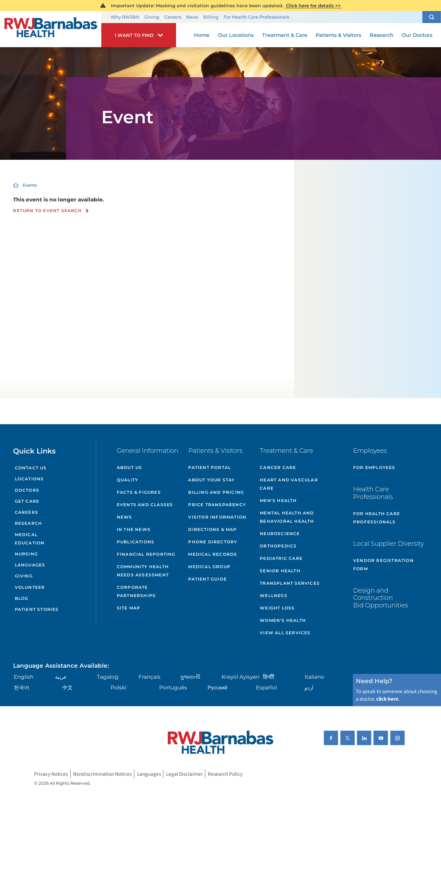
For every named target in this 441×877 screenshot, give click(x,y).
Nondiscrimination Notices (102, 773)
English (23, 677)
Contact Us (31, 467)
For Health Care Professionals (256, 17)
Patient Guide (207, 579)
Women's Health (283, 620)
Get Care (27, 501)
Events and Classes (145, 504)
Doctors (27, 490)
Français (150, 677)
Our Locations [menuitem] (236, 35)
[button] (431, 17)
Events (30, 185)
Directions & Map (212, 529)
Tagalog (108, 677)
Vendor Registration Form (383, 564)
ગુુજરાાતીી (190, 677)
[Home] (50, 29)
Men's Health (278, 500)
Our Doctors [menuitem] (417, 35)
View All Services (285, 632)
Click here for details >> (313, 5)
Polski (118, 687)
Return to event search (47, 211)
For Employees (374, 467)
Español (266, 687)
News (192, 17)
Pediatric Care (281, 558)
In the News (134, 529)
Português (173, 687)
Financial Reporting (146, 554)
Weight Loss (277, 607)
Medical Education (30, 538)
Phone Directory (212, 541)
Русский (217, 687)
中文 (67, 687)
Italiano (314, 677)
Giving (151, 17)
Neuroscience (280, 533)
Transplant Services (290, 583)
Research (28, 523)
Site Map (129, 607)
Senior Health (280, 570)
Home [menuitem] (201, 35)
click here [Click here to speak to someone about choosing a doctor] (387, 699)
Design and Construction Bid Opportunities (380, 598)
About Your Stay (211, 479)
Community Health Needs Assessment (143, 570)
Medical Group (209, 566)
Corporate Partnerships (136, 591)
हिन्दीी (268, 677)
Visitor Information (217, 517)
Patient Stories (37, 609)
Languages (30, 564)
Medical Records (212, 554)
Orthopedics (278, 546)
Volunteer (30, 587)
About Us (129, 467)
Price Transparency (217, 504)
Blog (22, 598)
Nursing (26, 553)
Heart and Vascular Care (289, 484)
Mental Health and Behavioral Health (287, 517)
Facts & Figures (139, 492)
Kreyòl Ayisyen (240, 677)
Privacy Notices (51, 773)
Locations (29, 478)
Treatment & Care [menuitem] (284, 35)
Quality (127, 479)
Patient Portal (209, 467)
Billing (210, 17)
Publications (135, 541)
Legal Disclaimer (184, 773)
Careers (172, 17)
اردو (309, 687)
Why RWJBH (125, 17)
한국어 (21, 687)
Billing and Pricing (216, 492)
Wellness (273, 595)
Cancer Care (278, 467)
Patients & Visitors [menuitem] (338, 35)
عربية (61, 677)
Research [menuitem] (381, 35)
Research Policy (225, 773)
